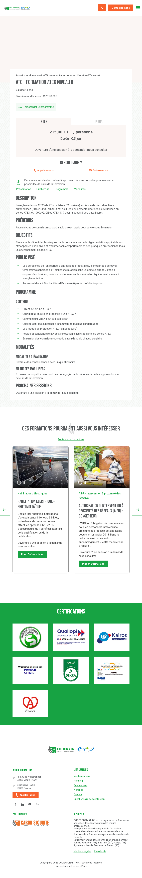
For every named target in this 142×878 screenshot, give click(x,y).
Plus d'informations (32, 554)
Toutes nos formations (71, 439)
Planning (78, 780)
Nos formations (33, 75)
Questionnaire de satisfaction (89, 799)
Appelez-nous (43, 170)
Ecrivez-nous (98, 170)
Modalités (80, 189)
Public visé (42, 189)
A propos (78, 790)
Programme (61, 189)
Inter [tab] (43, 121)
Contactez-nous (121, 8)
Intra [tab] (98, 121)
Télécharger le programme (38, 107)
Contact (78, 794)
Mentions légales (82, 851)
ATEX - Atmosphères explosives (59, 75)
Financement (80, 785)
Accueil (19, 75)
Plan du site (100, 851)
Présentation (23, 189)
